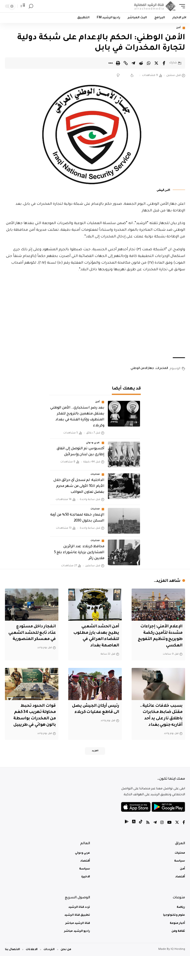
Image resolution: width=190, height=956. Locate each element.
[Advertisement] (95, 315)
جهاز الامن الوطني (142, 368)
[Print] (118, 63)
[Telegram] (154, 823)
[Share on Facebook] (164, 63)
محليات (95, 475)
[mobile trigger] (181, 6)
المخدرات (162, 368)
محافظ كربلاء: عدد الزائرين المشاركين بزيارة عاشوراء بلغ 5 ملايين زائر (79, 553)
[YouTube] (169, 823)
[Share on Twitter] (156, 63)
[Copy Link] (125, 63)
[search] (30, 6)
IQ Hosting (178, 949)
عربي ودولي (93, 443)
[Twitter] (177, 823)
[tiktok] (139, 823)
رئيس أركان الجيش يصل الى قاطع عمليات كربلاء (96, 711)
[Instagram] (161, 823)
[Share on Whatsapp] (148, 63)
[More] (110, 63)
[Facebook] (184, 823)
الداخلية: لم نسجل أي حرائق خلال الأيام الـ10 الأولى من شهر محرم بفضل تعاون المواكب (78, 487)
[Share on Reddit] (141, 63)
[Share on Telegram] (133, 63)
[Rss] (147, 823)
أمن (178, 28)
